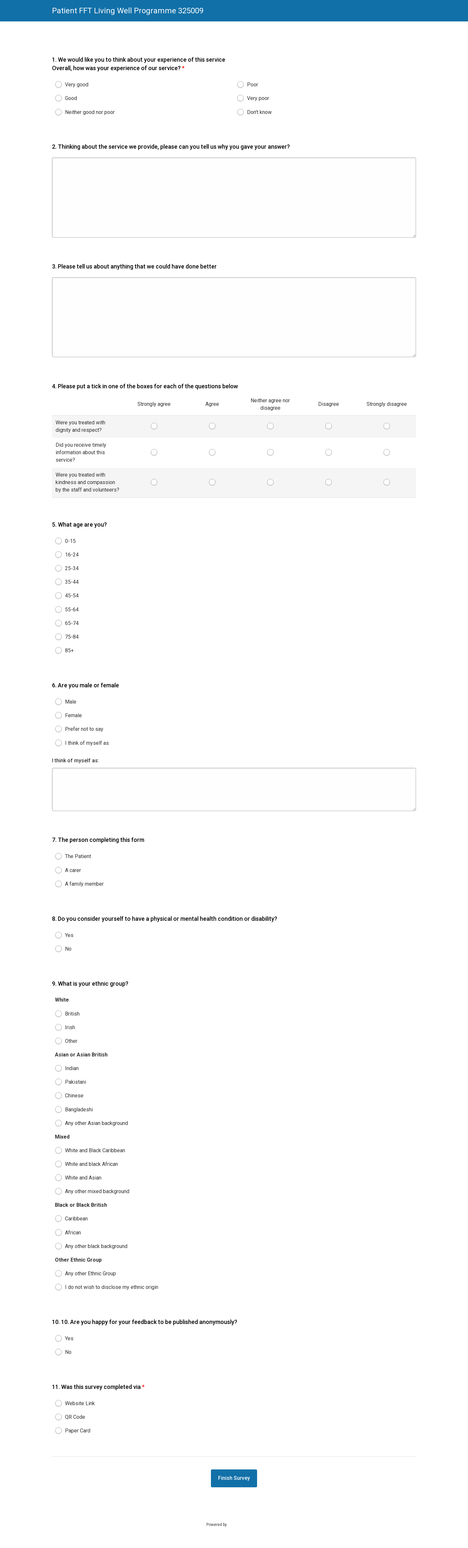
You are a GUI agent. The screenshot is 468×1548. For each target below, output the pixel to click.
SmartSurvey (245, 1524)
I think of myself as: (75, 766)
